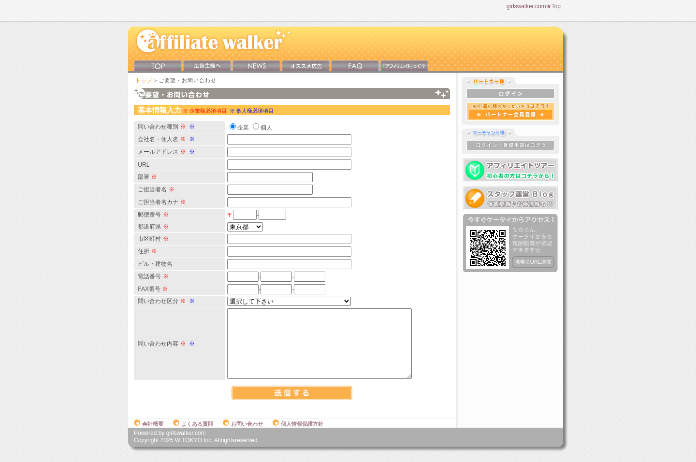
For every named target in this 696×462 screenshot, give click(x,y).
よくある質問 (193, 434)
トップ (144, 80)
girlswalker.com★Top (534, 6)
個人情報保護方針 (298, 434)
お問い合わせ (243, 434)
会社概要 (148, 434)
